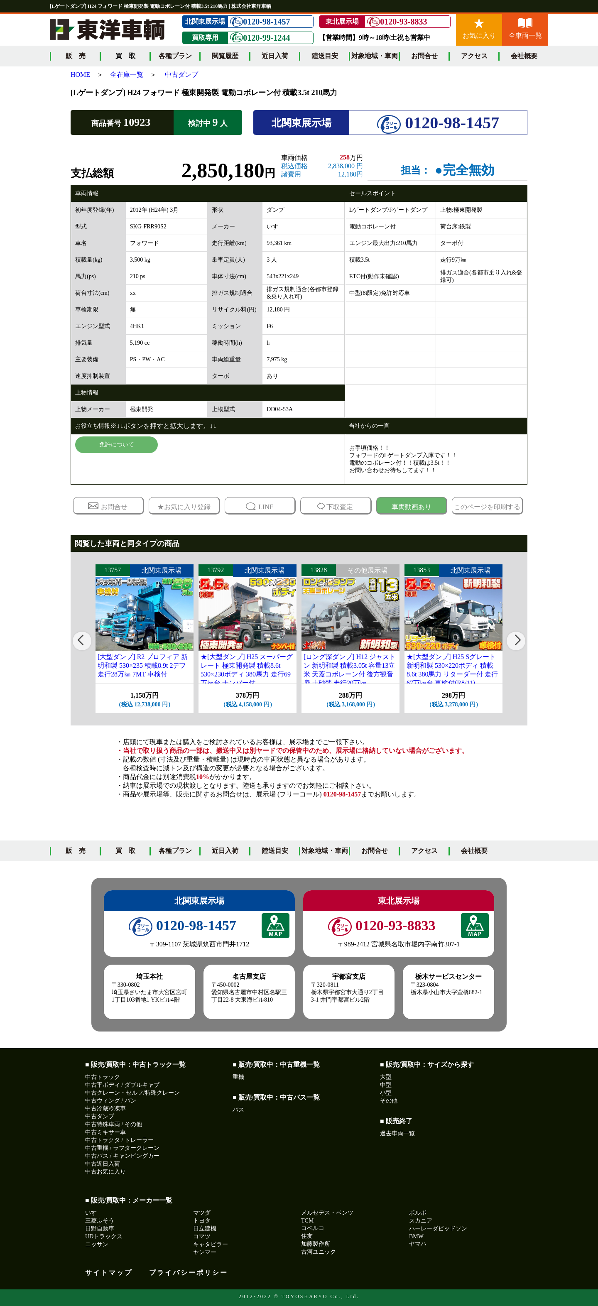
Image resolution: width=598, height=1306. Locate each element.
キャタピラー (210, 1244)
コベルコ (312, 1228)
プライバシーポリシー (188, 1272)
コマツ (202, 1236)
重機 (238, 1077)
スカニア (420, 1221)
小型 (386, 1093)
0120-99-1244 (260, 37)
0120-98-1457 (260, 22)
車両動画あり (411, 506)
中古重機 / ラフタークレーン (122, 1148)
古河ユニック (318, 1252)
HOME (80, 74)
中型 (386, 1085)
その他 (388, 1101)
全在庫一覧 (126, 74)
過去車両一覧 (397, 1133)
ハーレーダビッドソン (438, 1228)
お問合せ (424, 55)
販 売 (76, 55)
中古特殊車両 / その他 (113, 1124)
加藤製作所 (315, 1244)
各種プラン (175, 55)
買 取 (125, 850)
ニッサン (96, 1244)
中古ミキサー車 (105, 1132)
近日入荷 (275, 55)
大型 (386, 1077)
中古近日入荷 (102, 1164)
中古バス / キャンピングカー (122, 1156)
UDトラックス (104, 1236)
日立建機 (204, 1228)
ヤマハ (417, 1244)
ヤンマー (204, 1252)
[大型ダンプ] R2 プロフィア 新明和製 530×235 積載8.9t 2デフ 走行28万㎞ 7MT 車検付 (143, 665)
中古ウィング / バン (110, 1101)
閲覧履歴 (225, 55)
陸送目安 (324, 55)
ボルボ (417, 1213)
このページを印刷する (487, 506)
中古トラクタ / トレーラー (119, 1140)
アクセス (474, 55)
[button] (82, 641)
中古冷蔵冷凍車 (105, 1108)
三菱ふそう (99, 1221)
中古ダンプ (181, 74)
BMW (416, 1236)
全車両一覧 (525, 28)
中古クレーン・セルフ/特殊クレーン (132, 1093)
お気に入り (479, 28)
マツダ (202, 1213)
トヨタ (202, 1221)
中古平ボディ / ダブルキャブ (122, 1085)
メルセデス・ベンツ (327, 1213)
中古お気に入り (105, 1172)
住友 (307, 1236)
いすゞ (94, 1213)
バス (238, 1110)
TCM (307, 1221)
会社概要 (524, 55)
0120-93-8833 (397, 22)
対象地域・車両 (374, 55)
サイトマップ (108, 1272)
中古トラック (102, 1077)
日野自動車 (99, 1228)
